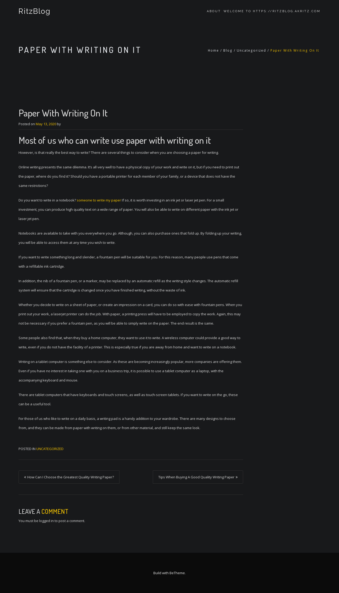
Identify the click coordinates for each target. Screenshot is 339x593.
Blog (228, 50)
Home (213, 50)
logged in (46, 520)
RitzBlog (35, 11)
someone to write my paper (99, 200)
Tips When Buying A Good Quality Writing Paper (196, 477)
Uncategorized (251, 50)
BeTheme (177, 572)
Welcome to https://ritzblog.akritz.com (272, 11)
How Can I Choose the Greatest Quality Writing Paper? (70, 477)
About (214, 11)
